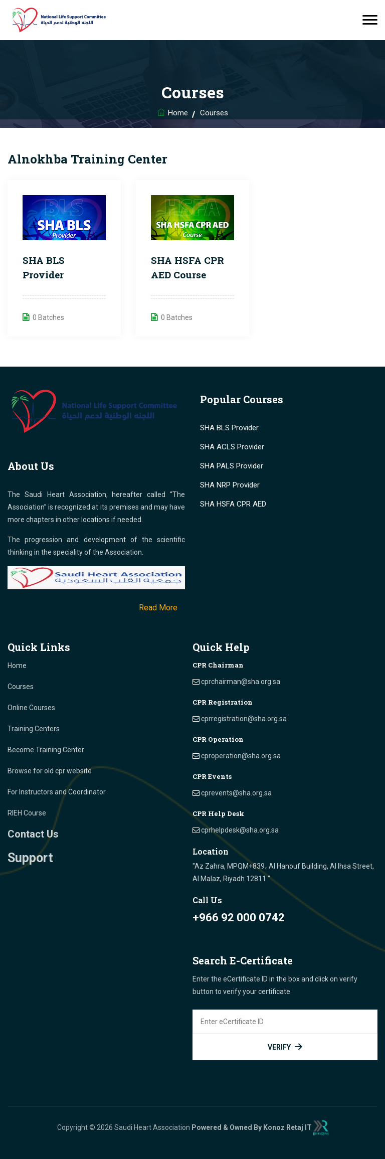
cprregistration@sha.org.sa (244, 719)
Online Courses (31, 708)
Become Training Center (46, 750)
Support (30, 858)
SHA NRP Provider (230, 484)
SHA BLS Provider (229, 427)
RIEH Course (27, 813)
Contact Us (33, 834)
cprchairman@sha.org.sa (240, 682)
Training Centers (34, 729)
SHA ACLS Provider (232, 446)
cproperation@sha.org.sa (241, 756)
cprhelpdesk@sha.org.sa (240, 830)
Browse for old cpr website (50, 771)
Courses (21, 687)
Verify (285, 1047)
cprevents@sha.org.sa (236, 793)
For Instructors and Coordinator (57, 792)
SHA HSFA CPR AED (233, 504)
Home (178, 112)
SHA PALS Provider (231, 465)
